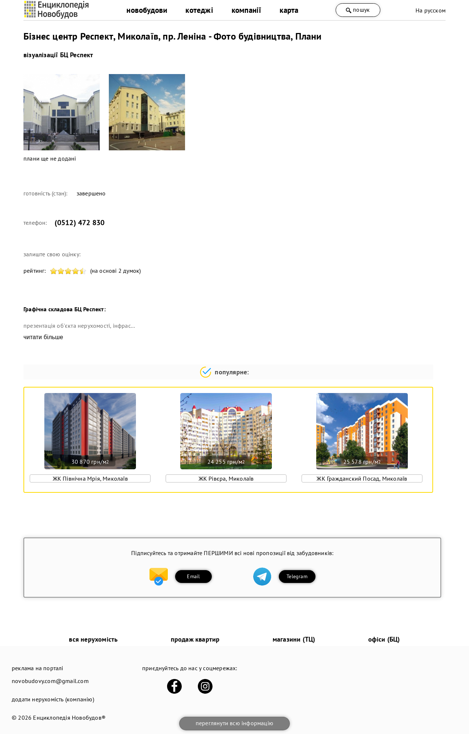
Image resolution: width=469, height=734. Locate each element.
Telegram (297, 576)
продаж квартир (195, 639)
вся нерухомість (93, 639)
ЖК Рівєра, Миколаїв (226, 478)
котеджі (199, 10)
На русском (431, 10)
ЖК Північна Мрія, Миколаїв (90, 478)
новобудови (146, 10)
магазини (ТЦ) (294, 639)
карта (289, 10)
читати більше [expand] (43, 337)
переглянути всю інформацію (234, 723)
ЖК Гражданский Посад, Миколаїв (362, 478)
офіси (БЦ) (384, 639)
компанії (247, 10)
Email (193, 576)
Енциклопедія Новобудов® (69, 717)
